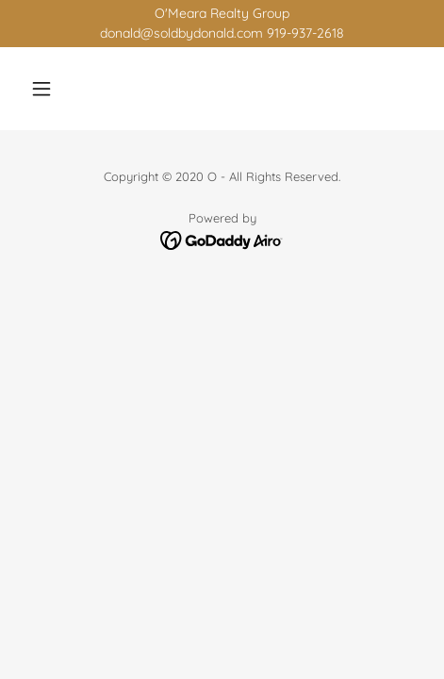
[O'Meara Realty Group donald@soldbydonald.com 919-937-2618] (222, 23)
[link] (222, 239)
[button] (52, 89)
